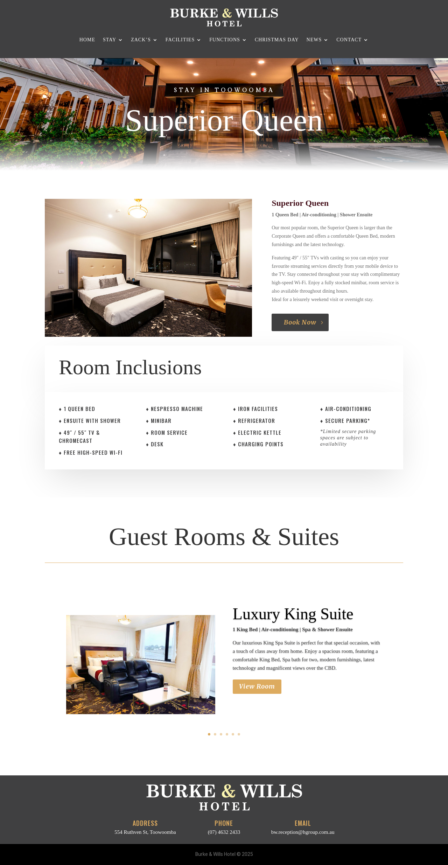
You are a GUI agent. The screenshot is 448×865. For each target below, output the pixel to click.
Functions (224, 39)
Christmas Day (277, 39)
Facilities (180, 39)
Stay (109, 39)
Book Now (300, 322)
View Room (257, 687)
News (314, 39)
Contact (349, 39)
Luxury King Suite (293, 614)
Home (87, 39)
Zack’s (141, 39)
